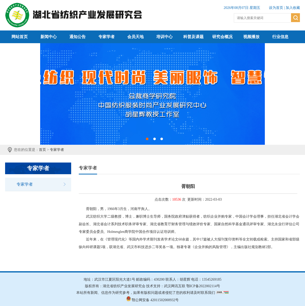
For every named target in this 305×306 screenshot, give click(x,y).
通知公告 (77, 37)
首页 (42, 150)
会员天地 (135, 37)
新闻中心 (48, 37)
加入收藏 (293, 8)
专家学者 (106, 37)
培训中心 (164, 37)
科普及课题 (193, 37)
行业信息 (280, 37)
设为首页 (276, 8)
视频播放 (251, 37)
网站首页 (19, 37)
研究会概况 (222, 37)
